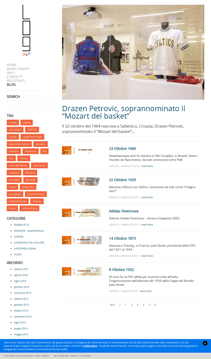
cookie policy (90, 346)
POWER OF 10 (21, 224)
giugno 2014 (21, 328)
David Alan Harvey (19, 144)
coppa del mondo (32, 136)
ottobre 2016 (21, 269)
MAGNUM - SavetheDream (29, 230)
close (205, 343)
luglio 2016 (20, 281)
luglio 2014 (20, 322)
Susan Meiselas (17, 201)
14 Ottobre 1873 (122, 238)
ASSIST (18, 254)
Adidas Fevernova (123, 211)
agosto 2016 (21, 275)
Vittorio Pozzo (29, 208)
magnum (14, 172)
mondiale (14, 180)
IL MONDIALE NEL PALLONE (29, 242)
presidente (15, 194)
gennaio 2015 (21, 304)
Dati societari (61, 355)
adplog (26, 122)
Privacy (74, 355)
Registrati (16, 81)
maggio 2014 (21, 334)
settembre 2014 (23, 316)
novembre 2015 (22, 293)
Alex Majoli (15, 129)
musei (12, 187)
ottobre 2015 (21, 298)
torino (12, 208)
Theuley (37, 201)
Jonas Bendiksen (18, 165)
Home (12, 65)
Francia (24, 158)
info (11, 73)
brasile (13, 136)
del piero (40, 144)
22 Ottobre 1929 (122, 179)
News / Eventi (18, 69)
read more (147, 166)
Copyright (86, 355)
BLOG (11, 85)
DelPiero (14, 151)
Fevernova (30, 151)
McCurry (30, 172)
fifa (44, 151)
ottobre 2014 (21, 310)
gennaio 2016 (21, 287)
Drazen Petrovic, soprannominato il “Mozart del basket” (123, 112)
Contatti (15, 77)
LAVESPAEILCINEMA (25, 248)
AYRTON (32, 129)
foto (11, 158)
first (112, 305)
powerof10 (28, 187)
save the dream (35, 194)
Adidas (13, 122)
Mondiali (30, 180)
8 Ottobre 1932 (121, 269)
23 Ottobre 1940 (122, 148)
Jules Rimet (39, 165)
